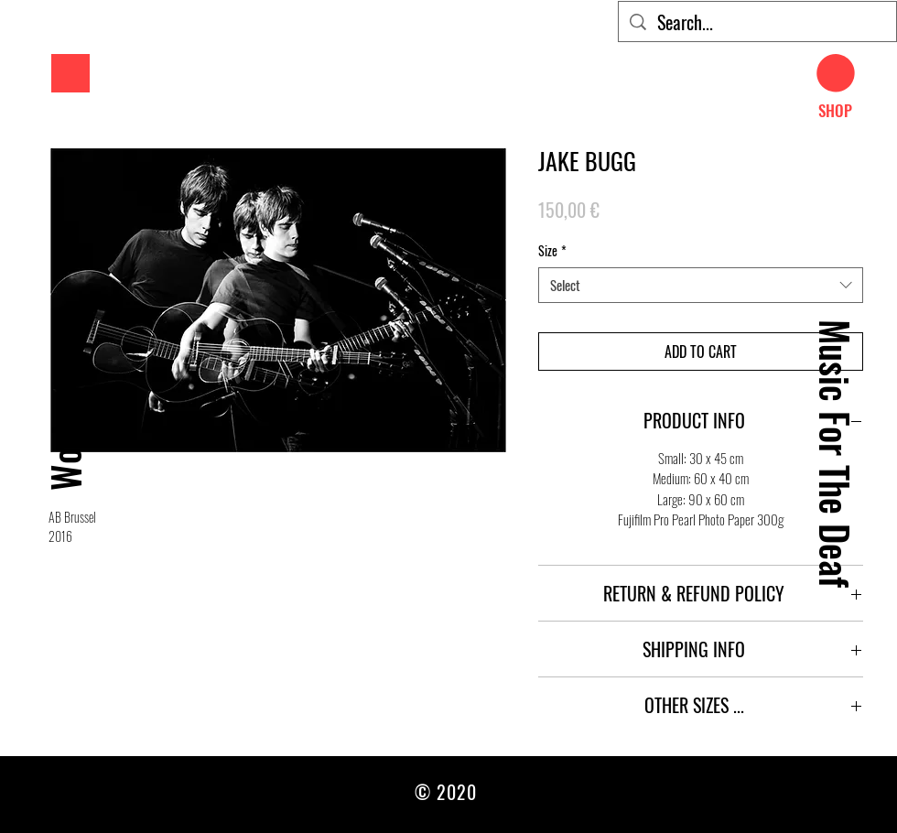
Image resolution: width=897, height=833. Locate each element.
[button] (70, 73)
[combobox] (700, 285)
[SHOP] (835, 111)
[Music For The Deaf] (835, 453)
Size (552, 251)
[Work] (64, 453)
